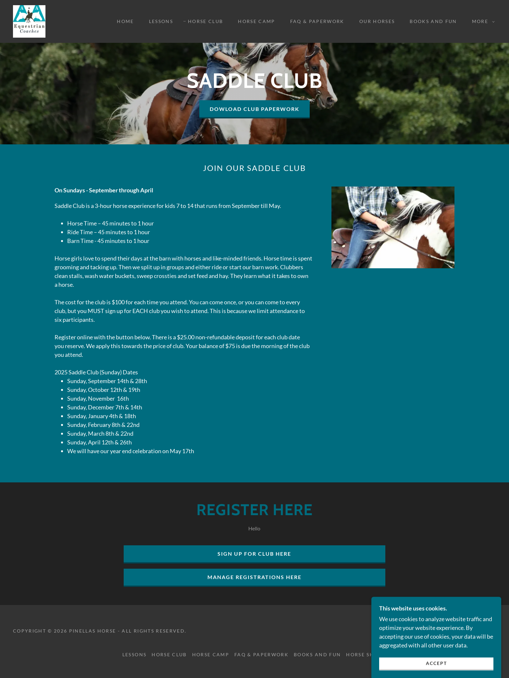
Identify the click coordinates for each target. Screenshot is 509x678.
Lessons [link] (161, 21)
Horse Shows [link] (366, 654)
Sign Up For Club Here (254, 554)
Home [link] (125, 21)
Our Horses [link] (377, 21)
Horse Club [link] (205, 21)
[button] (481, 21)
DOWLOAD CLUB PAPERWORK (254, 109)
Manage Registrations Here (254, 577)
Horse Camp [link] (256, 21)
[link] (29, 20)
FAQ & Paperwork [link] (317, 21)
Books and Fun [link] (433, 21)
